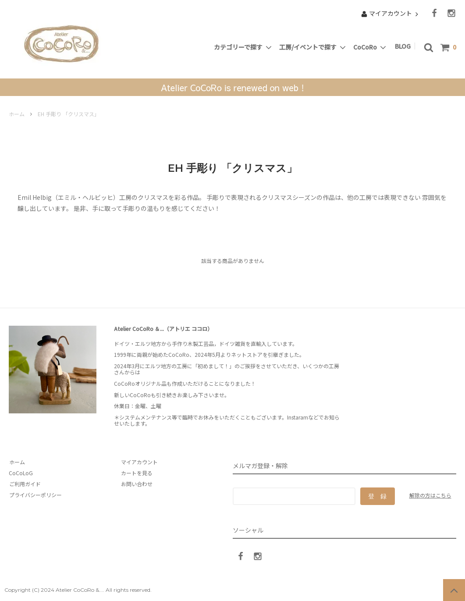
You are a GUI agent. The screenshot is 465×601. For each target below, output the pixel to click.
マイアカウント (390, 13)
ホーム (17, 113)
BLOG (404, 46)
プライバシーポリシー (35, 494)
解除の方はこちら (430, 495)
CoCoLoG (21, 473)
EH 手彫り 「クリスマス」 (68, 113)
